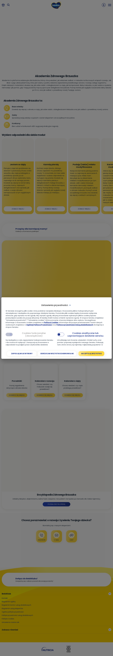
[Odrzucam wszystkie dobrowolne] (56, 353)
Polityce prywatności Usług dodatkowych (74, 325)
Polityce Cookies (51, 322)
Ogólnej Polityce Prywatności (39, 325)
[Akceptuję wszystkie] (91, 353)
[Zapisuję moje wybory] (22, 353)
